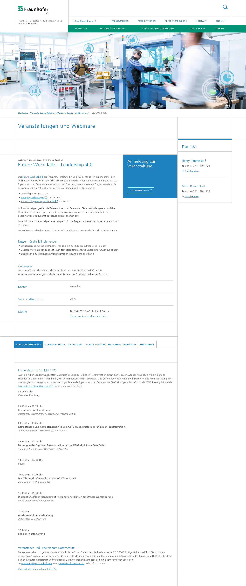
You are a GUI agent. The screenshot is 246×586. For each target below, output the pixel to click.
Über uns (220, 28)
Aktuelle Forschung (112, 28)
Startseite (23, 113)
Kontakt (201, 21)
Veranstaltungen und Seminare (72, 113)
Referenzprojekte (176, 21)
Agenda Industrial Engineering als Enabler (111, 344)
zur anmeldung (139, 190)
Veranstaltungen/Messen (158, 28)
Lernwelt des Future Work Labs (34, 386)
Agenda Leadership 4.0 (28, 344)
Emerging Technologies (32, 197)
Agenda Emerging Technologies (63, 344)
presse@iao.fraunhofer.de (71, 563)
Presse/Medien (120, 21)
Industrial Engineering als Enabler (38, 201)
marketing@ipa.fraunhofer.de (36, 563)
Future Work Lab (31, 176)
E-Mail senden (191, 171)
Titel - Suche (225, 7)
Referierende (147, 344)
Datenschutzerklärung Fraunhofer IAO (37, 569)
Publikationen (147, 21)
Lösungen (81, 28)
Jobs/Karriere (197, 28)
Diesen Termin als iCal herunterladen (88, 316)
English (220, 21)
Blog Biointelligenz (84, 21)
